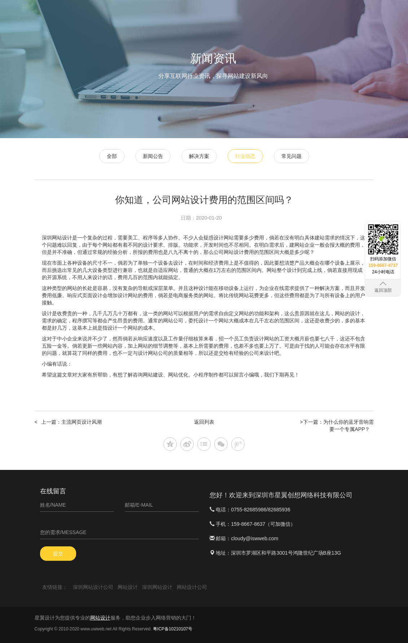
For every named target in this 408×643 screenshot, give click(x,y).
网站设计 (211, 15)
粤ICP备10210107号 (172, 628)
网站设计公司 (192, 587)
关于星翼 (355, 37)
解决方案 (199, 156)
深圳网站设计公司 (93, 587)
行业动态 (245, 156)
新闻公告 (153, 156)
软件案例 (326, 15)
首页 (187, 15)
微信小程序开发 (248, 15)
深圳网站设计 (57, 238)
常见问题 (291, 156)
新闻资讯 (355, 15)
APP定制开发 (292, 15)
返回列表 (204, 422)
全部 (112, 156)
